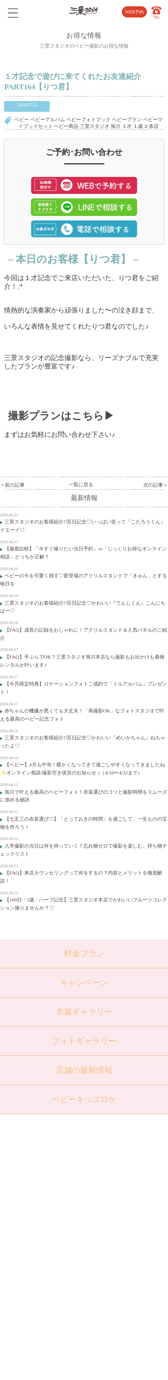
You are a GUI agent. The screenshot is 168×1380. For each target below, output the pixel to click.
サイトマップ (114, 1221)
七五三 (46, 1191)
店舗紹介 (109, 1161)
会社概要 (109, 1191)
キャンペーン (84, 982)
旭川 (116, 126)
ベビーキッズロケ (84, 1099)
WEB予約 (134, 11)
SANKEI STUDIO (78, 1367)
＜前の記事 (12, 485)
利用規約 (109, 1236)
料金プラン (84, 953)
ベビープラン (127, 119)
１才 (127, 126)
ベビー (21, 119)
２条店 (151, 126)
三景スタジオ (94, 126)
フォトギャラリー (84, 1041)
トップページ (54, 1161)
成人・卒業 (51, 1221)
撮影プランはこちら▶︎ (61, 416)
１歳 (138, 126)
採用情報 (109, 1206)
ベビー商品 (66, 126)
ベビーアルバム (47, 119)
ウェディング (54, 1236)
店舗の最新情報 (84, 1070)
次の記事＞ (155, 485)
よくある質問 (114, 1175)
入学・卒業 (51, 1206)
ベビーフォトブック (88, 119)
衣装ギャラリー (84, 1011)
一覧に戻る (81, 484)
